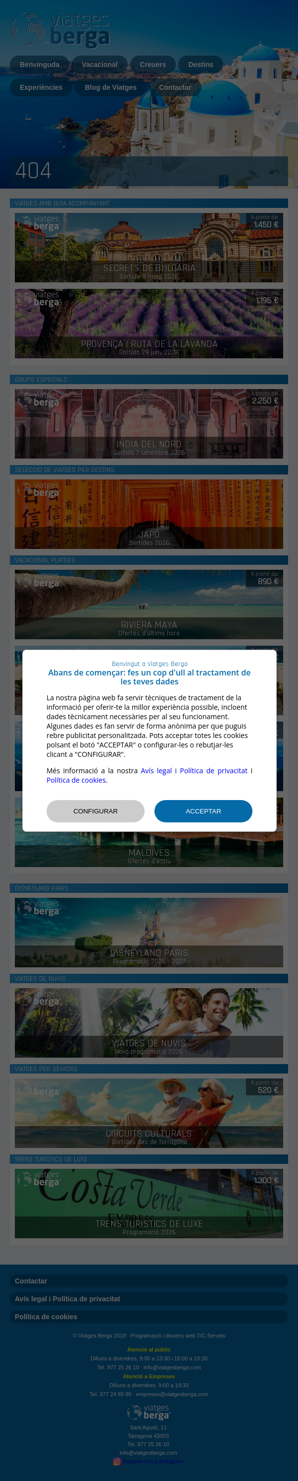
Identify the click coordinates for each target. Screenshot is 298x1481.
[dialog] (149, 741)
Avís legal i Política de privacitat (194, 770)
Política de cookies (76, 780)
